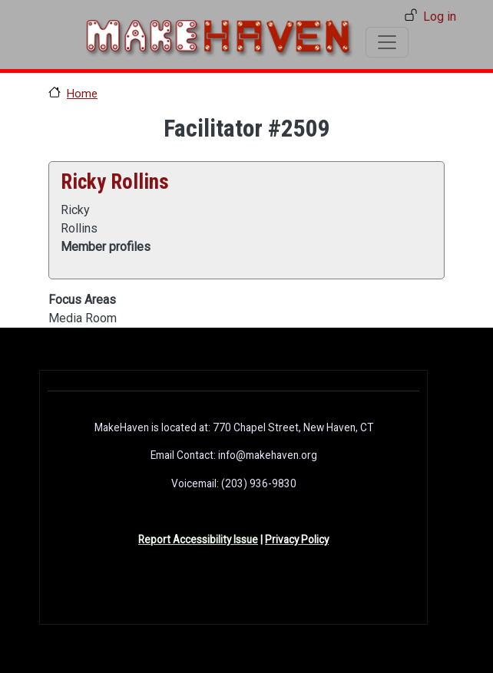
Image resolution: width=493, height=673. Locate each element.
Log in (439, 16)
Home (82, 94)
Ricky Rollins (115, 182)
